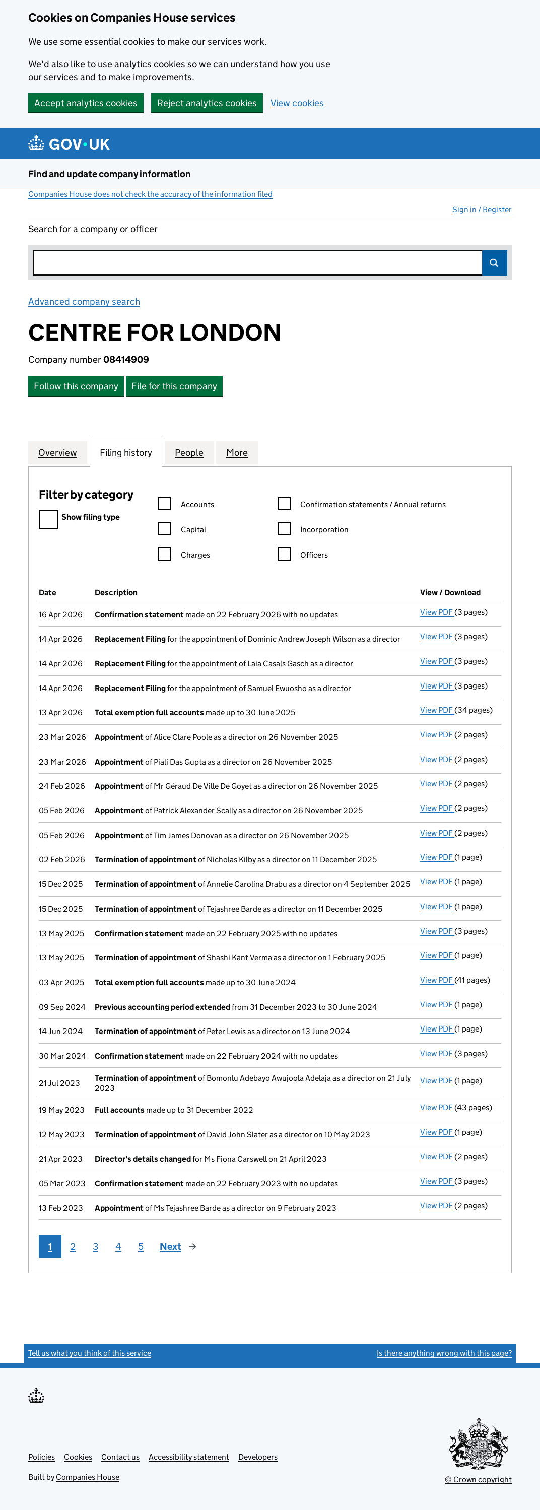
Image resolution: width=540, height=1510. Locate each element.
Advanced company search (84, 301)
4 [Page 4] (118, 1246)
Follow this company (76, 386)
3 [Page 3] (95, 1246)
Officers (303, 556)
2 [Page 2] (73, 1246)
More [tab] (237, 452)
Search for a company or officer (93, 229)
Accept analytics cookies (86, 103)
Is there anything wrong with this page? (444, 1353)
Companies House (87, 1477)
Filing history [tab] (126, 452)
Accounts (186, 506)
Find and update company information (109, 174)
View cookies (297, 103)
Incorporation (313, 531)
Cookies (78, 1457)
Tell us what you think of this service (89, 1353)
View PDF (437, 612)
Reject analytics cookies (207, 103)
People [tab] (189, 452)
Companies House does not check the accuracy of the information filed (150, 194)
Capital (182, 531)
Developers (258, 1457)
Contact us (120, 1457)
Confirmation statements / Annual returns (362, 506)
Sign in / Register (482, 209)
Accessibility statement (189, 1457)
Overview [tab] (57, 452)
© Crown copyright (478, 1479)
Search (494, 263)
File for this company (174, 386)
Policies (41, 1457)
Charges (184, 556)
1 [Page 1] (50, 1246)
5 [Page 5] (141, 1246)
